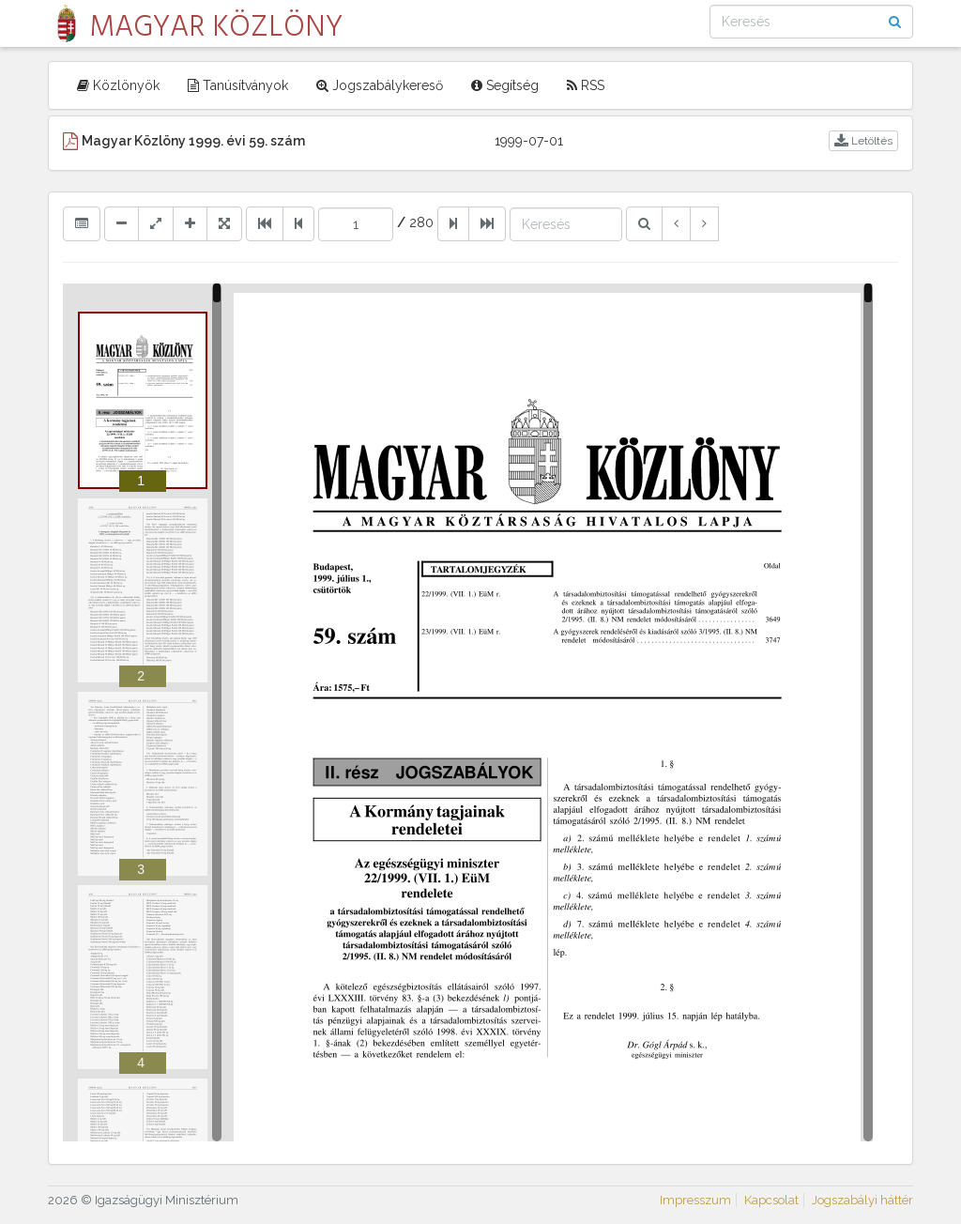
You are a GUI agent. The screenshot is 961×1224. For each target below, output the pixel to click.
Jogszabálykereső (379, 85)
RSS (585, 85)
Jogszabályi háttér (862, 1200)
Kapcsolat (771, 1200)
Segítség (505, 85)
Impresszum (695, 1200)
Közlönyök (118, 85)
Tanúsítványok (238, 85)
